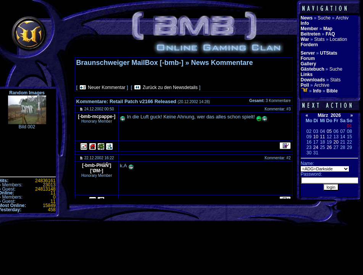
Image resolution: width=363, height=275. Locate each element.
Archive (321, 85)
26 (329, 147)
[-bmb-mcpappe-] (96, 116)
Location (338, 39)
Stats (319, 39)
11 (322, 136)
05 (329, 131)
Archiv (342, 18)
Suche (324, 18)
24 (315, 147)
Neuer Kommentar (106, 87)
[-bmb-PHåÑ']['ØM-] (96, 168)
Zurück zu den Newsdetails (170, 87)
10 (315, 136)
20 (335, 142)
